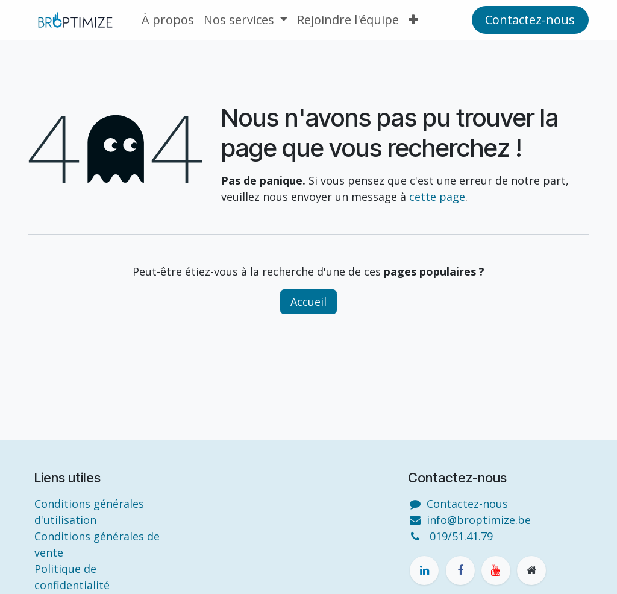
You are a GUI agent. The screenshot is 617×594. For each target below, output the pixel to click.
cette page (437, 196)
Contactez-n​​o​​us (530, 19)
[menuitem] (168, 20)
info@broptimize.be (479, 520)
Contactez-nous (467, 503)
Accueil (308, 301)
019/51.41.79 (461, 536)
